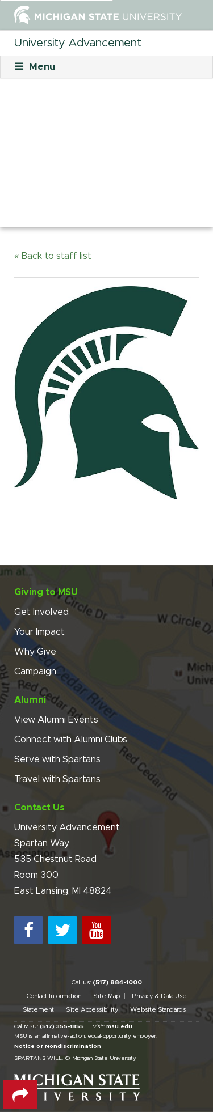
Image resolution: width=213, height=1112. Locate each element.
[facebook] (28, 930)
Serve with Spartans (57, 759)
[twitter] (62, 930)
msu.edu (119, 1026)
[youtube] (96, 930)
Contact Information (53, 996)
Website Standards (158, 1010)
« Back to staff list (52, 256)
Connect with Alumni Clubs (70, 739)
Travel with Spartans (57, 779)
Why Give (35, 651)
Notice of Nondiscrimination (57, 1046)
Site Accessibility (92, 1010)
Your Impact (39, 631)
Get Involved (41, 612)
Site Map (106, 996)
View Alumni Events (56, 719)
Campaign (35, 671)
